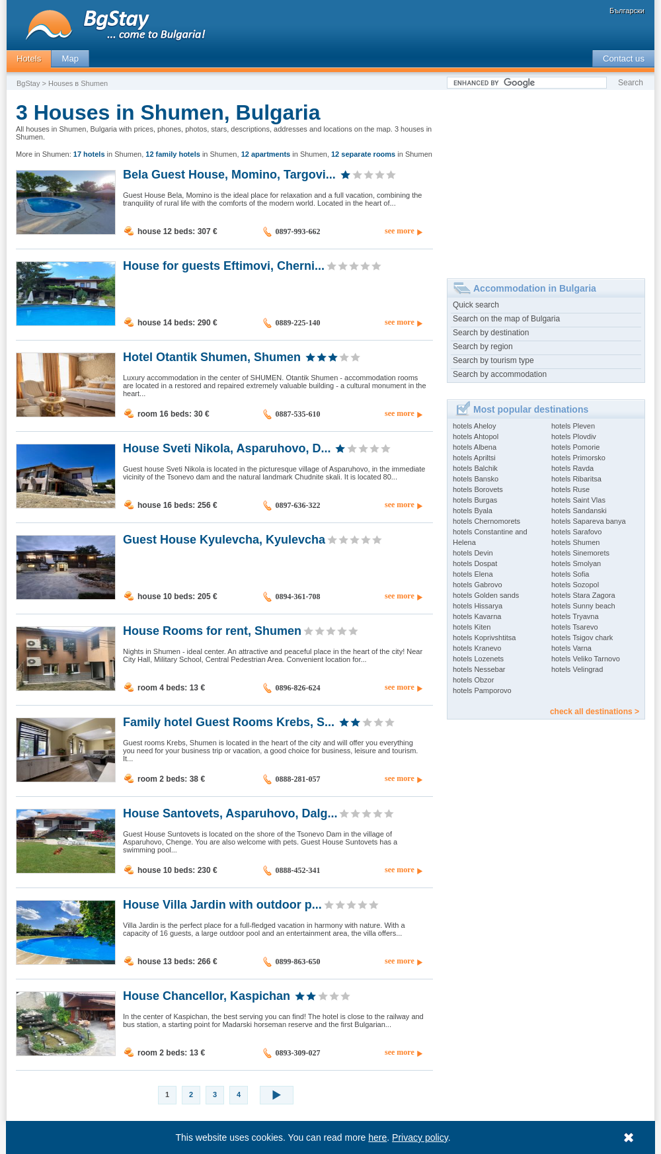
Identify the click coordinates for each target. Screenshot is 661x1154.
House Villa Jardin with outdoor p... (222, 904)
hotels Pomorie (575, 447)
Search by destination (491, 332)
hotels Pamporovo (482, 690)
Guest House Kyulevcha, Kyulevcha (224, 539)
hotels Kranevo (477, 648)
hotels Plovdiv (573, 436)
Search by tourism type (493, 360)
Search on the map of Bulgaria (506, 318)
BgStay (28, 83)
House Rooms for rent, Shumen (212, 630)
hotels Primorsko (578, 458)
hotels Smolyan (576, 563)
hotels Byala (472, 511)
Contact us (623, 58)
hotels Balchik (475, 468)
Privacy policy (421, 1137)
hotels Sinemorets (580, 553)
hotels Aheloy (474, 426)
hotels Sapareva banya (588, 521)
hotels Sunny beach (583, 606)
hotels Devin (473, 553)
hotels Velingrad (577, 669)
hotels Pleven (573, 426)
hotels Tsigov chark (582, 637)
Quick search (476, 304)
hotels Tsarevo (574, 627)
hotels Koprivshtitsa (484, 637)
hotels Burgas (475, 500)
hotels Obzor (473, 680)
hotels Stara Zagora (583, 595)
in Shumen (107, 154)
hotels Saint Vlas (578, 500)
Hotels (29, 58)
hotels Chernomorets (486, 521)
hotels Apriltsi (474, 458)
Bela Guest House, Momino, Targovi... (229, 174)
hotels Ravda (572, 468)
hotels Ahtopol (475, 436)
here (378, 1137)
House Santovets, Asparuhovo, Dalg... (230, 813)
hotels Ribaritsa (576, 479)
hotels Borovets (478, 489)
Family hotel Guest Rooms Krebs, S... (228, 721)
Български (626, 11)
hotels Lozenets (478, 659)
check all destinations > (594, 711)
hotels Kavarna (477, 616)
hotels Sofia (570, 574)
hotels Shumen (575, 542)
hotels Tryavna (575, 616)
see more (399, 230)
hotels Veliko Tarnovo (585, 659)
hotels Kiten (471, 627)
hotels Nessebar (479, 669)
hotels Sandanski (579, 511)
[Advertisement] (546, 179)
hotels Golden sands (486, 595)
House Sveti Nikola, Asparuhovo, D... (226, 448)
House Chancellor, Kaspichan (206, 995)
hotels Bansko (475, 479)
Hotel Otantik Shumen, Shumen (212, 356)
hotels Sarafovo (576, 532)
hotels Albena (474, 447)
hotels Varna (571, 648)
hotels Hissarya (477, 606)
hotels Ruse (570, 489)
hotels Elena (473, 574)
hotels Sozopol (575, 585)
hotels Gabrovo (477, 585)
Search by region (483, 346)
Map (70, 58)
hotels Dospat (475, 563)
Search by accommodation (500, 374)
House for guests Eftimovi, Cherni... (224, 265)
